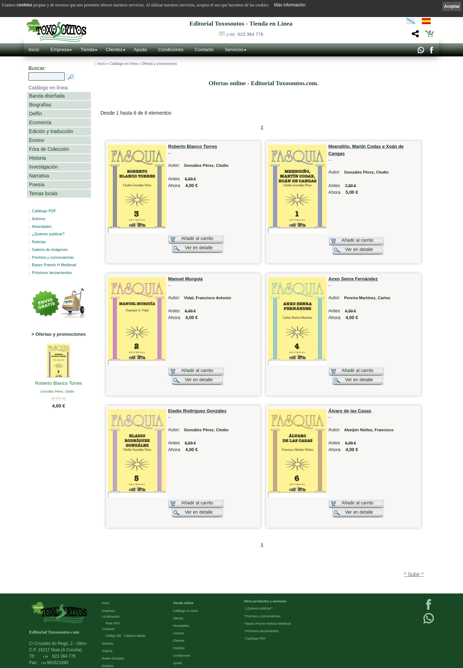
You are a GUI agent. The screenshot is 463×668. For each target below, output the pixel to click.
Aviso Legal (110, 639)
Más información (289, 4)
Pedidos (179, 614)
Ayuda (140, 49)
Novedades (41, 226)
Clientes (114, 49)
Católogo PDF (256, 604)
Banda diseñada (47, 96)
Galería (107, 617)
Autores (38, 219)
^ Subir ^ (414, 540)
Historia (37, 158)
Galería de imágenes (50, 249)
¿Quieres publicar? (48, 234)
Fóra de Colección (49, 149)
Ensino (36, 140)
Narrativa (39, 176)
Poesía (36, 184)
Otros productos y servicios (265, 567)
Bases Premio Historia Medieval (268, 589)
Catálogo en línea (123, 64)
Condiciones (171, 49)
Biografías (40, 105)
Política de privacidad (117, 646)
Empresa (59, 49)
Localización (111, 582)
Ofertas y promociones (159, 64)
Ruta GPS (112, 589)
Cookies (108, 661)
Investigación (43, 167)
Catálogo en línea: (48, 88)
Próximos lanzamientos (52, 272)
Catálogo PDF (44, 211)
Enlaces (107, 632)
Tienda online (183, 569)
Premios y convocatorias (53, 257)
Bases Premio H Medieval (54, 265)
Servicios (234, 49)
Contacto (204, 49)
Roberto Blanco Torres (58, 383)
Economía (40, 122)
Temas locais (43, 193)
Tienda (87, 49)
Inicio (33, 49)
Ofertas (178, 584)
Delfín (35, 113)
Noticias (39, 242)
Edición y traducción (51, 131)
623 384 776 (244, 34)
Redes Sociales (113, 624)
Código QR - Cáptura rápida (125, 601)
